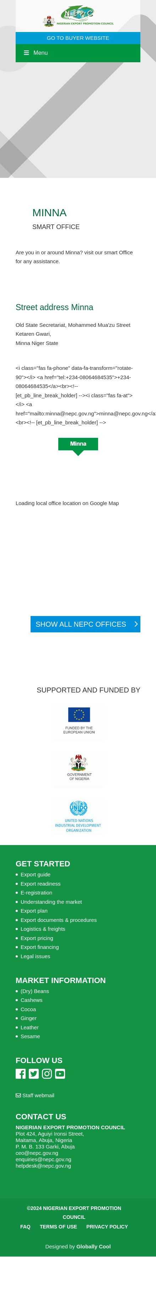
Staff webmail (35, 1095)
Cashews (32, 1000)
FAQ (25, 1227)
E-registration (36, 893)
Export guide (35, 874)
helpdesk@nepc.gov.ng (43, 1166)
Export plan (34, 911)
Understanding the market (51, 902)
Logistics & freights (43, 929)
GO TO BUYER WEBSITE (78, 38)
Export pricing (37, 938)
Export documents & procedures (59, 920)
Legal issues (35, 956)
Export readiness (41, 884)
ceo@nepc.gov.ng (37, 1153)
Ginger (29, 1018)
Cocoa (28, 1009)
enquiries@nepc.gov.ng (43, 1159)
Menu (35, 53)
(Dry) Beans (35, 991)
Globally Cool (93, 1246)
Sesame (30, 1036)
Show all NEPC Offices (81, 624)
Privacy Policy (107, 1227)
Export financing (40, 947)
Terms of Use (58, 1227)
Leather (30, 1027)
